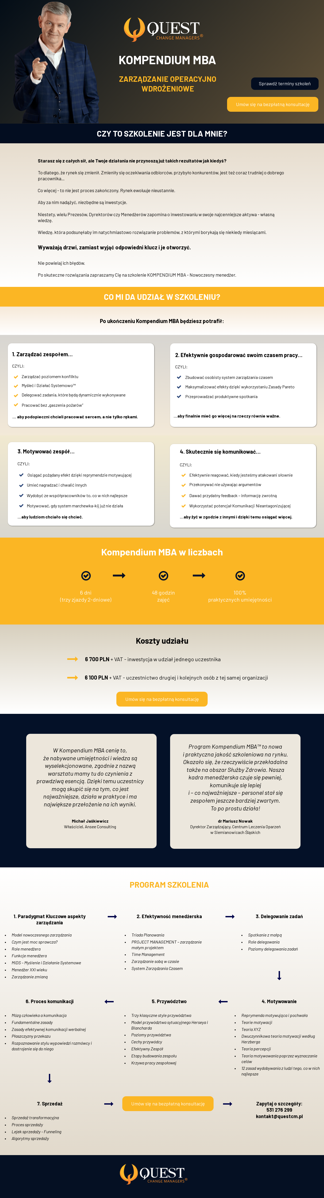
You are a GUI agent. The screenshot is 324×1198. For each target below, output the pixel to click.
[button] (272, 104)
